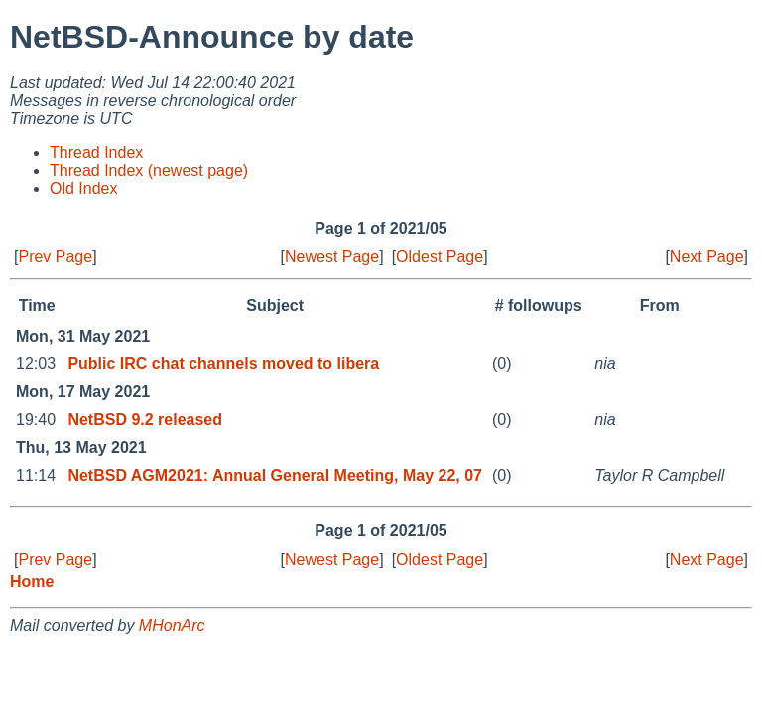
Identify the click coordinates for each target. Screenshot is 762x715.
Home (32, 581)
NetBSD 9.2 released (144, 419)
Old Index (83, 188)
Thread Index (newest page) (149, 170)
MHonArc (172, 625)
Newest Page (332, 256)
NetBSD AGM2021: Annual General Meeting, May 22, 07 (274, 475)
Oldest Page (439, 256)
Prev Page (55, 256)
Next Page (707, 256)
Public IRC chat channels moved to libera (223, 364)
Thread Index (96, 152)
